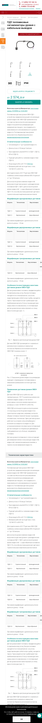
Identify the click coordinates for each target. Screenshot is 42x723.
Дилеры (38, 8)
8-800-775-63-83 (28, 6)
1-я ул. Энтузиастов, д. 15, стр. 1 (30, 4)
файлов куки (32, 714)
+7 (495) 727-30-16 (29, 2)
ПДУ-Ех (30, 164)
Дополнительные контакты (26, 8)
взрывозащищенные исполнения (18, 137)
